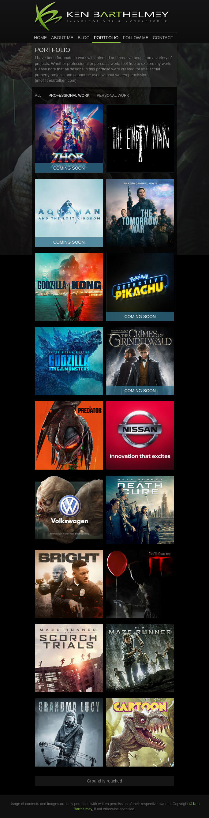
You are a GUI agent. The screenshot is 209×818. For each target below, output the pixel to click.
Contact (163, 37)
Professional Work (69, 95)
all (38, 95)
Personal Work (113, 95)
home (40, 37)
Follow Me (135, 37)
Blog (84, 37)
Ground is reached (104, 781)
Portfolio (106, 37)
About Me (62, 37)
